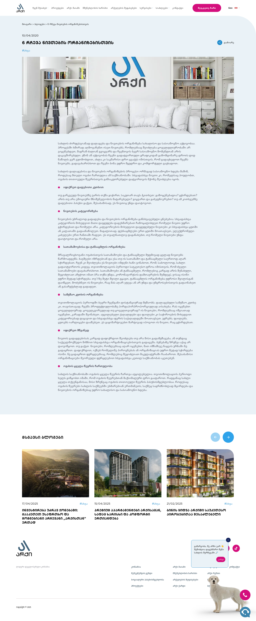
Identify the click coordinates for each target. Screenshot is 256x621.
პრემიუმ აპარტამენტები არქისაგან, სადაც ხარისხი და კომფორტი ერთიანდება (127, 514)
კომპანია (136, 567)
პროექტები (137, 586)
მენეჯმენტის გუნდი (141, 573)
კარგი (221, 559)
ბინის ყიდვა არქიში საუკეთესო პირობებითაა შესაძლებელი (196, 512)
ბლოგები (39, 24)
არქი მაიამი (179, 567)
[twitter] (236, 548)
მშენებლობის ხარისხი (185, 573)
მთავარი (27, 24)
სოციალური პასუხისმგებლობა (147, 579)
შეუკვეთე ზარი (207, 8)
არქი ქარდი (179, 586)
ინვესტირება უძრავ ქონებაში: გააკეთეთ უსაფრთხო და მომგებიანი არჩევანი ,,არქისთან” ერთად (54, 516)
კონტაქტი (234, 567)
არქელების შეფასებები (185, 579)
